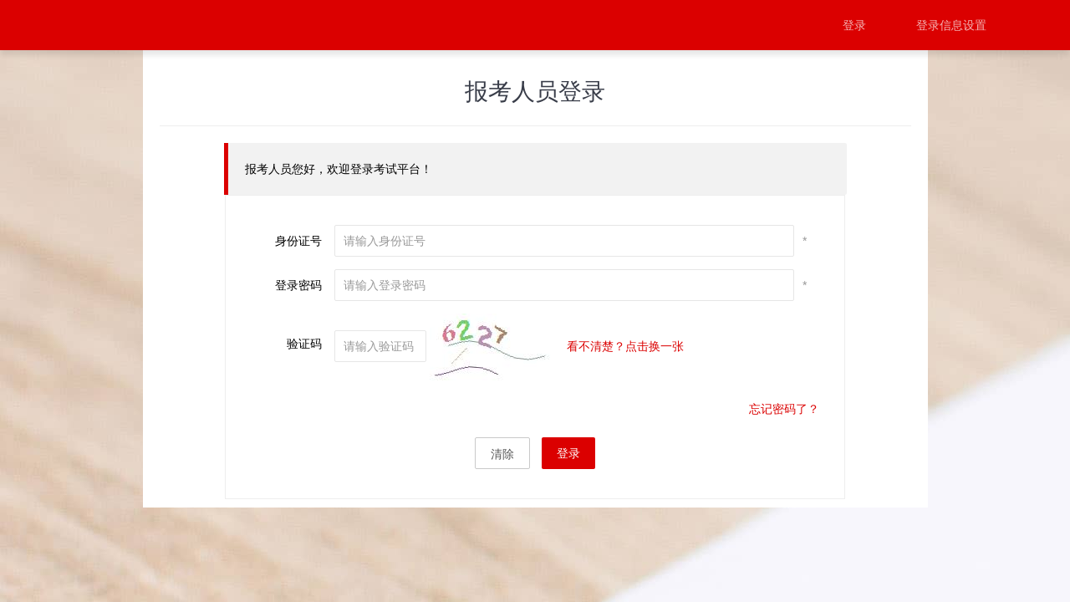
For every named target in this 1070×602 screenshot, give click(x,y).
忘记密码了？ (784, 409)
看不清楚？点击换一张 (625, 346)
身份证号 (298, 240)
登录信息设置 (951, 25)
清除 (502, 454)
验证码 (304, 343)
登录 (854, 25)
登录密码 (298, 285)
